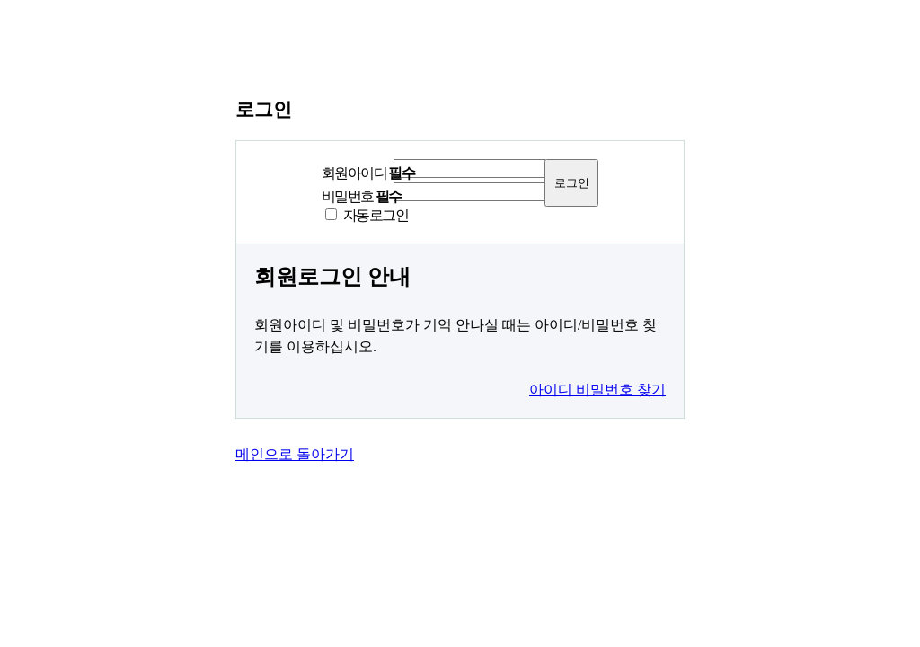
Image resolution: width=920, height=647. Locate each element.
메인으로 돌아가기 (294, 454)
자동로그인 (375, 215)
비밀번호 (362, 196)
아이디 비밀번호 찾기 (597, 389)
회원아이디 (368, 173)
